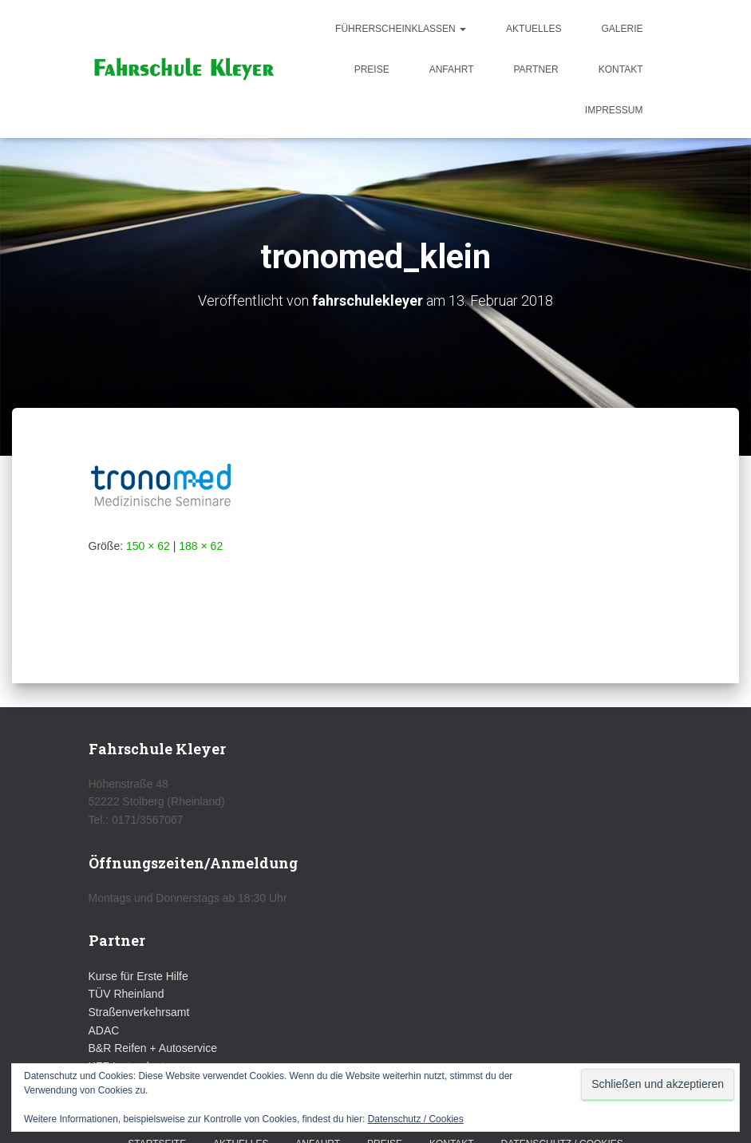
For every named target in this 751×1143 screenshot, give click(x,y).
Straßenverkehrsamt (139, 1012)
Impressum (614, 110)
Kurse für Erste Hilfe (138, 976)
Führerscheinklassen (400, 28)
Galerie (621, 28)
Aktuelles (533, 28)
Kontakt (621, 69)
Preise (371, 69)
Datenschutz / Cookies (416, 1119)
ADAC (104, 1030)
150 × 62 (148, 546)
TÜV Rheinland (126, 993)
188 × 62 (201, 546)
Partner (535, 69)
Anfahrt (451, 69)
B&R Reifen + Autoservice (153, 1048)
